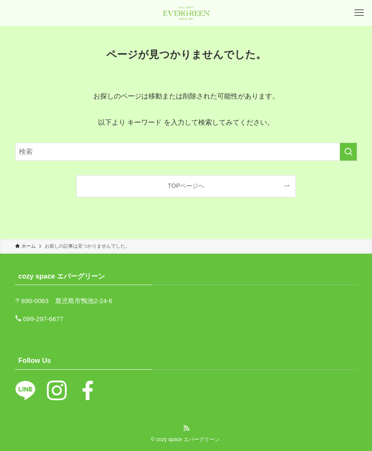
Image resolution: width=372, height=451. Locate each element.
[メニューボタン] (359, 13)
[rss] (186, 428)
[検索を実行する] (348, 152)
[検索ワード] (186, 152)
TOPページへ (186, 185)
